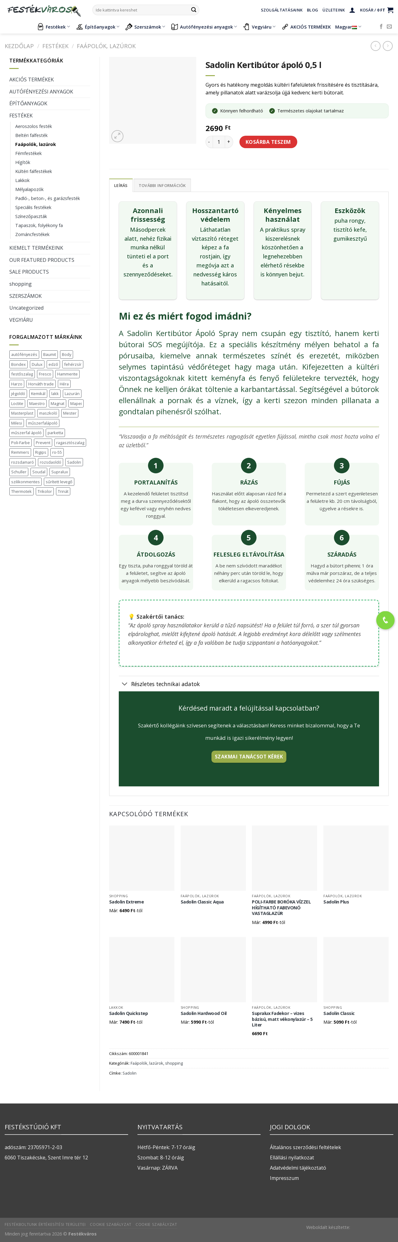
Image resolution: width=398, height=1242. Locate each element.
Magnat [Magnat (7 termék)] (57, 403)
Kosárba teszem (268, 142)
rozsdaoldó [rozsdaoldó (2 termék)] (50, 462)
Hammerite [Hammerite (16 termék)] (67, 374)
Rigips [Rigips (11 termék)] (40, 452)
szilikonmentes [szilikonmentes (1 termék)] (25, 482)
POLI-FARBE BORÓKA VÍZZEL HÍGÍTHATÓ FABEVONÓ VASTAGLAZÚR (281, 907)
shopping (20, 283)
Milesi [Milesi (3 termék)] (16, 423)
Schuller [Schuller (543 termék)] (18, 472)
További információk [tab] (162, 185)
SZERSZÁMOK (25, 296)
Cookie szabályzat (110, 1224)
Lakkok (22, 180)
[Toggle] (125, 684)
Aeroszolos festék (33, 126)
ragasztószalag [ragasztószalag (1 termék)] (70, 442)
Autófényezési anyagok (204, 26)
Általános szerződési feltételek (305, 1147)
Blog (312, 10)
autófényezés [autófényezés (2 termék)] (24, 354)
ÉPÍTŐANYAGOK (28, 103)
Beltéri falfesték (31, 135)
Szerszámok (145, 26)
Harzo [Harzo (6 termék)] (16, 384)
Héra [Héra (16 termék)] (64, 384)
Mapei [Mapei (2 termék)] (76, 403)
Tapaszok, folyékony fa (39, 225)
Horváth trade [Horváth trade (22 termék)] (41, 384)
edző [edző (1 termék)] (53, 364)
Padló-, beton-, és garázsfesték (47, 198)
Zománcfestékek (32, 234)
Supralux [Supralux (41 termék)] (59, 472)
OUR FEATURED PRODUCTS (41, 260)
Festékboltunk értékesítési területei (45, 1224)
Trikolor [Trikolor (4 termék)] (45, 491)
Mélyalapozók (29, 189)
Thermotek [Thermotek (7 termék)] (21, 491)
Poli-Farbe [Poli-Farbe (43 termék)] (20, 442)
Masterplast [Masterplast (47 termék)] (22, 413)
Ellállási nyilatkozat (292, 1157)
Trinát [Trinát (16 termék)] (63, 491)
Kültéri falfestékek (33, 171)
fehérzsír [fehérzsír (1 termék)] (72, 364)
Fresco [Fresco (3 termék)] (45, 374)
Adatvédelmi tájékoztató (298, 1167)
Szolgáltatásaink (282, 10)
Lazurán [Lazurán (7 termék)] (72, 393)
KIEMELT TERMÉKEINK (36, 247)
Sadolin (130, 1073)
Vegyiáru (259, 26)
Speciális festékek (33, 207)
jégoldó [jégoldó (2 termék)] (18, 393)
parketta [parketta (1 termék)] (55, 432)
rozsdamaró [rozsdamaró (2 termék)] (22, 462)
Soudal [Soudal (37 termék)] (38, 472)
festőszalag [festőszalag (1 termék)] (22, 374)
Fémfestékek (28, 153)
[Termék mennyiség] (219, 142)
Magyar (348, 27)
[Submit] (193, 10)
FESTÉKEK (55, 46)
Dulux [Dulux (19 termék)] (37, 364)
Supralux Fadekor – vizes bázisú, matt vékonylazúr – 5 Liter (282, 1019)
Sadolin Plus (336, 902)
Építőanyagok (97, 26)
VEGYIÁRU (21, 319)
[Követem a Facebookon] (381, 27)
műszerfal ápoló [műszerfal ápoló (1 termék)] (26, 432)
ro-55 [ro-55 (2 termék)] (57, 452)
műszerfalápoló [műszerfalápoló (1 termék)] (43, 423)
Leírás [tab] (121, 185)
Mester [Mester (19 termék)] (69, 413)
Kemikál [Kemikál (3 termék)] (38, 393)
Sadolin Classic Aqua (202, 902)
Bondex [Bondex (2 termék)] (18, 364)
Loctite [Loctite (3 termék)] (17, 403)
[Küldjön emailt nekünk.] (389, 27)
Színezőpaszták (31, 216)
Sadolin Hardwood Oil (204, 1013)
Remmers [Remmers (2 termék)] (20, 452)
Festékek (53, 26)
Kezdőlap (19, 46)
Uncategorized (26, 307)
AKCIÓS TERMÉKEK (306, 26)
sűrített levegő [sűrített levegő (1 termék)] (59, 482)
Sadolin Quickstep (128, 1013)
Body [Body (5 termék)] (66, 354)
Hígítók (22, 162)
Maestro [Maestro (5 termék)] (37, 403)
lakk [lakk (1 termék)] (55, 393)
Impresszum (284, 1178)
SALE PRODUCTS (29, 271)
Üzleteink (333, 10)
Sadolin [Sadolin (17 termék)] (74, 462)
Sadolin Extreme (126, 902)
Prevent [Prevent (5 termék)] (43, 442)
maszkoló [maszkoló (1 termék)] (48, 413)
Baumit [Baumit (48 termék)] (49, 354)
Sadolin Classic (339, 1013)
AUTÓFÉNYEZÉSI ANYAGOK (41, 91)
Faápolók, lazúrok (106, 46)
